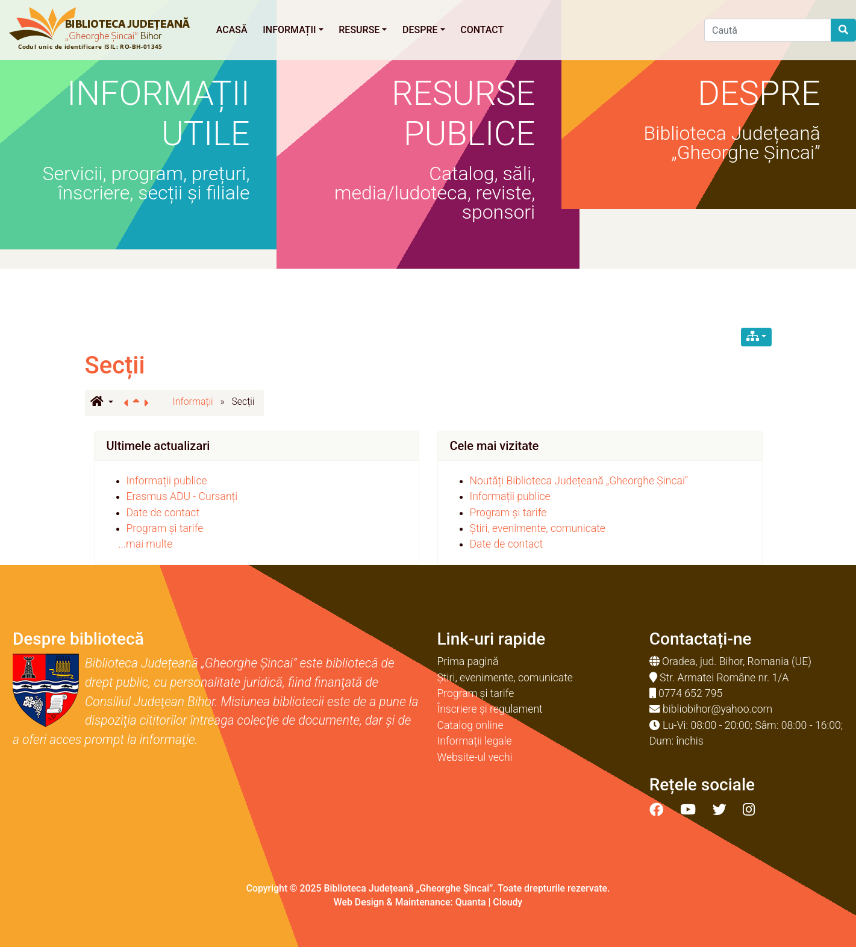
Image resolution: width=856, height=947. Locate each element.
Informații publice (167, 481)
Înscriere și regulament (490, 709)
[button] (102, 402)
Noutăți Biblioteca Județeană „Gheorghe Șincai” (579, 481)
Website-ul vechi (475, 757)
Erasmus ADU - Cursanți (182, 496)
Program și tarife (165, 528)
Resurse (363, 30)
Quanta (470, 902)
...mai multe (146, 544)
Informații (293, 30)
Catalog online (470, 725)
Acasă (232, 30)
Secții (115, 365)
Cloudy (507, 902)
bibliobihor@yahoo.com (717, 709)
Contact (482, 30)
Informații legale (474, 741)
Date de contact (163, 513)
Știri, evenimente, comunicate (537, 528)
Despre (423, 30)
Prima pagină (468, 661)
